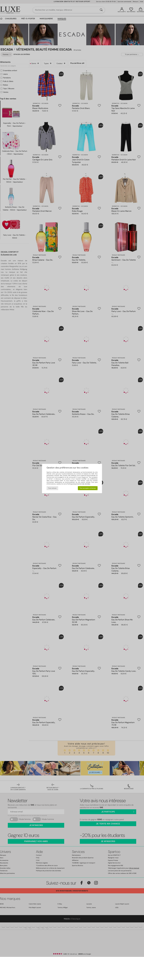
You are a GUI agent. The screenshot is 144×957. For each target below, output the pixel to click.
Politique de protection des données (78, 484)
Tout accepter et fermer (87, 488)
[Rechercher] (101, 10)
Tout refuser (52, 488)
